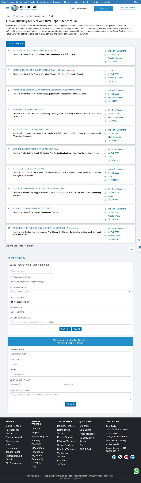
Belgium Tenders (65, 426)
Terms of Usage (64, 479)
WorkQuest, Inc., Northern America (28, 109)
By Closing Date (18, 298)
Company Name (17, 349)
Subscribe (106, 2)
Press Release (87, 434)
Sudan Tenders (65, 445)
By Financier (16, 308)
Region (35, 432)
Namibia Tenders (66, 449)
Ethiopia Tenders (65, 441)
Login (136, 2)
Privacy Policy (77, 479)
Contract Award (44, 2)
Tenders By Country (81, 2)
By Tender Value (18, 287)
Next (131, 249)
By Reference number (21, 318)
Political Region (40, 436)
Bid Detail (108, 476)
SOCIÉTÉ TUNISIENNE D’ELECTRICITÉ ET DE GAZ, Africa (39, 188)
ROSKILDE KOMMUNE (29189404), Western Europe (36, 50)
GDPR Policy (86, 449)
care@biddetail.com (116, 436)
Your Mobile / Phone (20, 380)
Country (36, 428)
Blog (81, 445)
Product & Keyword (20, 390)
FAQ (34, 466)
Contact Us (85, 430)
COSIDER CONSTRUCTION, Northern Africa (32, 129)
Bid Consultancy (14, 463)
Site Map (84, 426)
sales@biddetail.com (117, 429)
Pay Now (95, 2)
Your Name (15, 360)
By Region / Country (20, 277)
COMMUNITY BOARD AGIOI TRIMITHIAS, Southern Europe (39, 70)
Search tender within (29, 265)
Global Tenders (7, 2)
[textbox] (71, 281)
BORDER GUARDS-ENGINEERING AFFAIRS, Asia (35, 149)
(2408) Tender (15, 43)
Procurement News (61, 2)
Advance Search (127, 7)
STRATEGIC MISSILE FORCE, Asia (28, 169)
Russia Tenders (65, 437)
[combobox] (70, 281)
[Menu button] (8, 8)
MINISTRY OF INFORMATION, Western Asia (32, 208)
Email (13, 370)
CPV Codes (38, 448)
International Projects (25, 2)
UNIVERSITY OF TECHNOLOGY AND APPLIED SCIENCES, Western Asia (45, 228)
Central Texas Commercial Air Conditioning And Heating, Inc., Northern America (47, 90)
